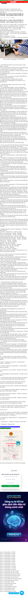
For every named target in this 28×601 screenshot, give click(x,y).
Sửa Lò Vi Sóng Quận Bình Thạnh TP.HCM (10, 574)
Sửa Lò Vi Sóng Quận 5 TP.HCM (7, 558)
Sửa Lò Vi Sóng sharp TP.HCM (7, 589)
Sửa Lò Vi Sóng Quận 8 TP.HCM (7, 563)
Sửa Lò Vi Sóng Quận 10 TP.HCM (8, 566)
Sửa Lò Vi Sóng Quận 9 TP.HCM (7, 564)
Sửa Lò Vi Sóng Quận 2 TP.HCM (7, 553)
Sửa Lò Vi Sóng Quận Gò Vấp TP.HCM (9, 577)
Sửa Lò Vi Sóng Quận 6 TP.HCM (7, 560)
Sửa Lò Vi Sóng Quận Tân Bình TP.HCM (9, 571)
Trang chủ (1, 17)
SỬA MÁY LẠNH (4, 10)
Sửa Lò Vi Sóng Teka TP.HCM (7, 581)
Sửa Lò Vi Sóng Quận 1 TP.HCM (7, 552)
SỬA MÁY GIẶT (16, 9)
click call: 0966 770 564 (5, 428)
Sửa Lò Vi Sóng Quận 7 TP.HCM (7, 561)
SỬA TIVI (10, 10)
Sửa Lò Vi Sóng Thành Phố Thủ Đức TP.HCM (10, 578)
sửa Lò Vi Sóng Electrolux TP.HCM (8, 591)
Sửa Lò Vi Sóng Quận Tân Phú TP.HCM (9, 572)
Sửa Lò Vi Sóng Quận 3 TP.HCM (7, 555)
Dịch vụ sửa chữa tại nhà (7, 17)
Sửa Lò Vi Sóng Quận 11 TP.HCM (8, 567)
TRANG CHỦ (3, 9)
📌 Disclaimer (14, 470)
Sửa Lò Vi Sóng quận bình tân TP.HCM (9, 580)
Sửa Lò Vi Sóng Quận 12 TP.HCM (8, 569)
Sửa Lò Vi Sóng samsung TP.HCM (8, 583)
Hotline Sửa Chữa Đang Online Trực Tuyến (10, 426)
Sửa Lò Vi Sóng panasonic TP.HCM (8, 586)
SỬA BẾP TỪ (3, 12)
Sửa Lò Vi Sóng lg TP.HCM (6, 585)
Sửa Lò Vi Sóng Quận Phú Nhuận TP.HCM (10, 575)
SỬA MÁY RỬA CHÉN (17, 10)
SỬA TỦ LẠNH (9, 9)
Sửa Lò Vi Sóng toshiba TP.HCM (7, 588)
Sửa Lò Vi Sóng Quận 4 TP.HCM (7, 556)
